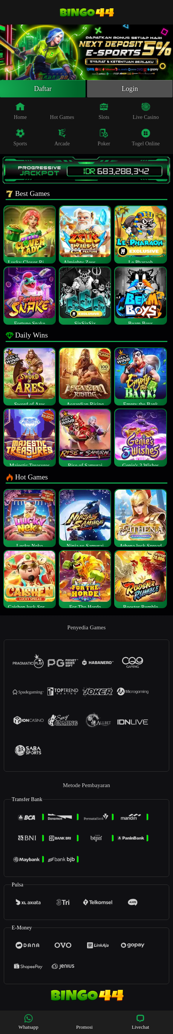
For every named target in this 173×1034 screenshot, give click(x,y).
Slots (103, 111)
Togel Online (145, 137)
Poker (104, 137)
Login (130, 88)
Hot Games (62, 111)
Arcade (62, 137)
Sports (20, 137)
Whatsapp (28, 1022)
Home (20, 111)
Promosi (84, 1022)
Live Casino (146, 111)
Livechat (140, 1022)
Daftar (43, 88)
